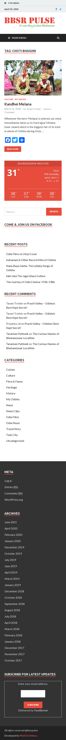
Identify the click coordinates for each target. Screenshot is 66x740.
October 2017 (13, 660)
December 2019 (14, 547)
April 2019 (11, 572)
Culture (8, 99)
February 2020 (13, 534)
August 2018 (12, 610)
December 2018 (14, 591)
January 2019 (13, 585)
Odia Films (12, 417)
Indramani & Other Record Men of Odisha (31, 260)
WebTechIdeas (28, 735)
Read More (13, 149)
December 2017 (14, 647)
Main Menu (19, 37)
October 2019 (13, 553)
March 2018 (12, 629)
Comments (14, 493)
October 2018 (13, 597)
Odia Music (13, 423)
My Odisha (20, 99)
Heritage (11, 387)
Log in (8, 480)
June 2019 (11, 566)
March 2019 (12, 578)
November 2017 (14, 654)
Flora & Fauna (14, 381)
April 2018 (11, 622)
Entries (11, 487)
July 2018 (10, 616)
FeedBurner (41, 710)
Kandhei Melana (17, 104)
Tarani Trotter (34, 109)
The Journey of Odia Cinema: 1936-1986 (30, 282)
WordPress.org (14, 499)
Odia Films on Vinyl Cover (21, 254)
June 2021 (11, 522)
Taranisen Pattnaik (17, 333)
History (10, 393)
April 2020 (11, 528)
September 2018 (15, 603)
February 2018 (13, 635)
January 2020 (13, 541)
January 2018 (13, 641)
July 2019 (10, 559)
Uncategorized (15, 440)
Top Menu (13, 3)
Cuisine (10, 369)
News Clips (13, 411)
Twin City (12, 434)
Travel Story (13, 428)
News (9, 405)
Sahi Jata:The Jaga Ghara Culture (25, 276)
